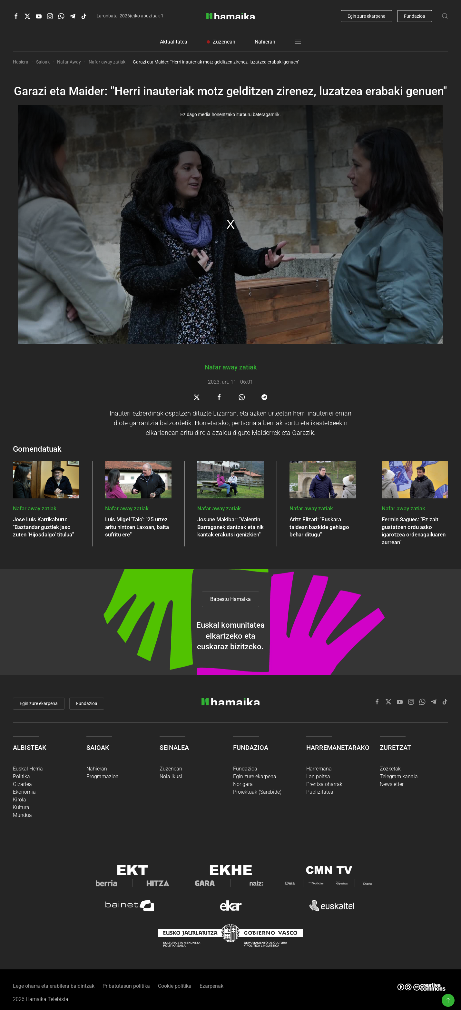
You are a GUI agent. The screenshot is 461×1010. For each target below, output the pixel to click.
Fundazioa (414, 15)
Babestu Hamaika (230, 581)
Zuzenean (221, 42)
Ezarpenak (211, 980)
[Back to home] (230, 16)
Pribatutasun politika (126, 980)
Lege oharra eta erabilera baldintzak (53, 980)
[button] (448, 1000)
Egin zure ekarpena (367, 15)
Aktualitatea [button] (173, 42)
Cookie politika (174, 980)
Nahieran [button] (265, 42)
